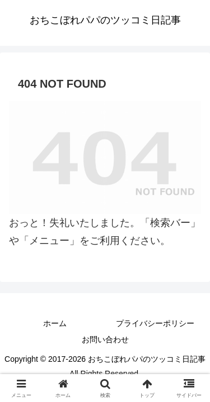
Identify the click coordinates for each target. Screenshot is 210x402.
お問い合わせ (105, 339)
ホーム (55, 323)
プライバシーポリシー (155, 323)
